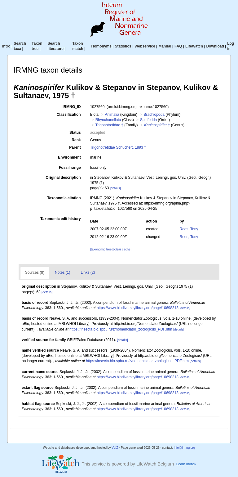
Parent (75, 147)
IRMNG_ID (72, 107)
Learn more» (186, 464)
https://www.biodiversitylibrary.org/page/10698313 (137, 308)
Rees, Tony (189, 229)
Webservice (144, 46)
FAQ (178, 46)
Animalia (112, 114)
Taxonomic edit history (60, 219)
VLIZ (115, 447)
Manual (164, 46)
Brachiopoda (153, 114)
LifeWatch (194, 46)
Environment (69, 157)
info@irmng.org (184, 447)
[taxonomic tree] (101, 249)
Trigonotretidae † (109, 125)
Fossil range (70, 167)
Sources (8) (34, 272)
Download (215, 46)
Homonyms (101, 46)
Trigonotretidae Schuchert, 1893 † (118, 147)
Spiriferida (148, 120)
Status (75, 132)
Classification (69, 114)
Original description (63, 177)
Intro (6, 46)
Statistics (123, 46)
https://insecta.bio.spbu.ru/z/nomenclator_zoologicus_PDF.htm (120, 329)
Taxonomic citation (64, 198)
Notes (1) (62, 272)
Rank (76, 140)
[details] (115, 188)
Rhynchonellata (108, 120)
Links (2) (88, 272)
